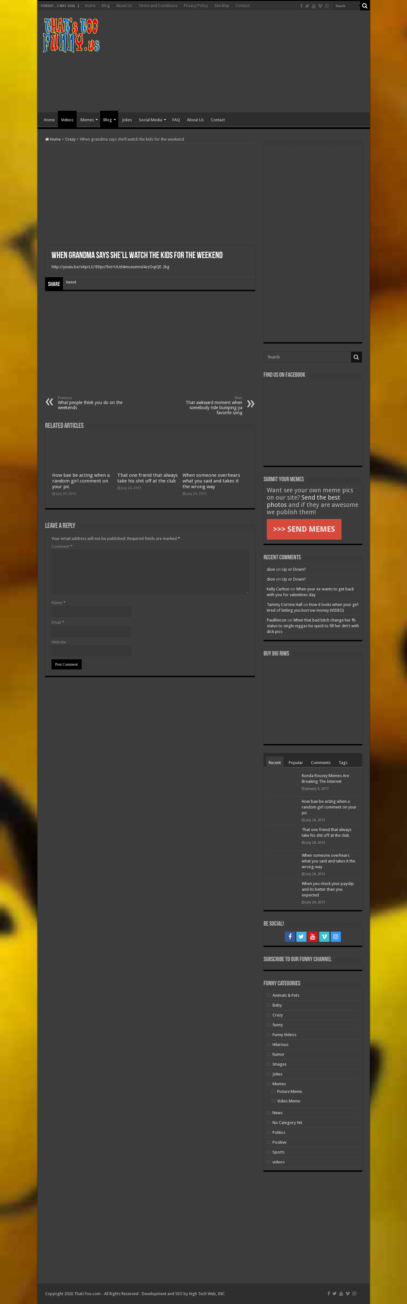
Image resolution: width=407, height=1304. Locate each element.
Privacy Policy (196, 5)
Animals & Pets (285, 995)
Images (279, 1064)
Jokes (127, 119)
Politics (278, 1132)
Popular (296, 762)
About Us (124, 5)
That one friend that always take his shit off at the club (147, 478)
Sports (278, 1152)
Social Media (150, 119)
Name (59, 602)
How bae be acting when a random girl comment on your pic (81, 480)
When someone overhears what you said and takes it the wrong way (211, 480)
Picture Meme (289, 1091)
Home (90, 5)
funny (277, 1024)
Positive (279, 1142)
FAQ (176, 119)
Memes (87, 119)
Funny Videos (284, 1034)
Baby (277, 1005)
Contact (243, 5)
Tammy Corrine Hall (284, 604)
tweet (71, 282)
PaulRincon (276, 620)
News (277, 1112)
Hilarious (280, 1044)
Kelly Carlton (278, 589)
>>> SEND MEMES (304, 529)
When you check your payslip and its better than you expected (328, 889)
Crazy (70, 139)
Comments (321, 762)
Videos (67, 119)
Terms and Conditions (157, 5)
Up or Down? (294, 569)
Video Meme (288, 1101)
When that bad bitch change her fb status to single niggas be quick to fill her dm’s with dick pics (313, 626)
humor (278, 1054)
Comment (62, 546)
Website (59, 642)
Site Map (221, 5)
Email (58, 622)
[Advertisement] (249, 61)
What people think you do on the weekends (90, 403)
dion (271, 569)
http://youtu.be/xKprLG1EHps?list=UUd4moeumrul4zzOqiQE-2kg (110, 266)
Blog (106, 5)
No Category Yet (287, 1122)
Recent (275, 762)
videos (278, 1162)
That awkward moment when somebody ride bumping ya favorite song (209, 405)
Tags (343, 762)
